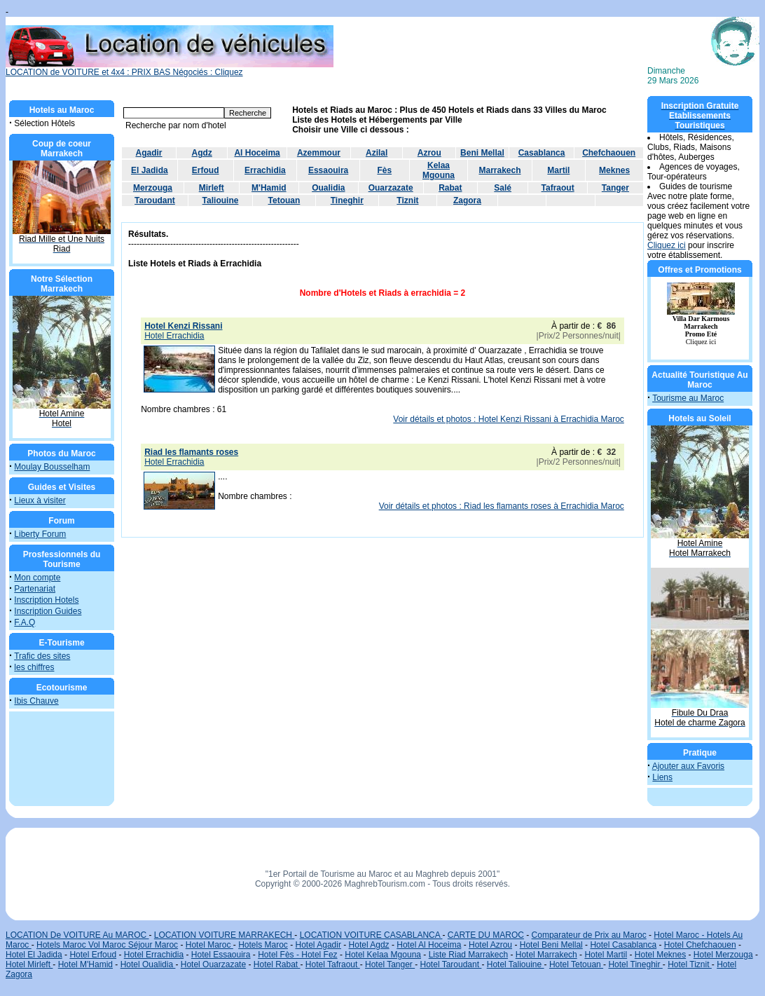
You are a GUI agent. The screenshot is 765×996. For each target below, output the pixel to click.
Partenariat (34, 589)
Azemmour (318, 153)
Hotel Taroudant (451, 964)
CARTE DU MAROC (486, 935)
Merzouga (152, 188)
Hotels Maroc (263, 945)
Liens (662, 777)
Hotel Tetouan (576, 964)
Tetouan (284, 200)
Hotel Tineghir (635, 964)
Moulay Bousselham (52, 467)
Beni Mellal (482, 153)
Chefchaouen (608, 153)
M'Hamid (269, 188)
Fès (384, 170)
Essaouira (328, 170)
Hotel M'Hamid (85, 964)
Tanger (615, 188)
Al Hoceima (257, 153)
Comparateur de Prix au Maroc (589, 935)
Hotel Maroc (209, 945)
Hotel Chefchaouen (700, 945)
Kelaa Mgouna (438, 170)
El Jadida (149, 170)
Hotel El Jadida (34, 955)
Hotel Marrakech (546, 955)
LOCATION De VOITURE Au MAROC (77, 935)
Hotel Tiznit (690, 964)
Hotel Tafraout (332, 964)
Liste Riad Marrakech (468, 955)
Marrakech (499, 170)
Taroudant (155, 200)
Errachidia (265, 170)
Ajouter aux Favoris (688, 766)
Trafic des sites (42, 656)
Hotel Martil (605, 955)
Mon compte (37, 577)
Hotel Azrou (490, 945)
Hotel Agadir (318, 945)
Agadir (149, 153)
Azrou (429, 153)
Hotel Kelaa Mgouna (383, 955)
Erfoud (205, 170)
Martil (558, 170)
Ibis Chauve (36, 701)
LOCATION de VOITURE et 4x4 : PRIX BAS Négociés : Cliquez (169, 68)
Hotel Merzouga (723, 955)
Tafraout (558, 188)
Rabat (450, 188)
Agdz (202, 153)
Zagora (467, 200)
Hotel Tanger (390, 964)
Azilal (376, 153)
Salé (502, 188)
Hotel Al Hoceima (429, 945)
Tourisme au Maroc (688, 398)
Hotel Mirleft (29, 964)
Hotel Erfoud (92, 955)
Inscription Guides (47, 611)
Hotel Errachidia (154, 955)
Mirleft (211, 188)
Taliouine (220, 200)
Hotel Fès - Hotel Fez (297, 955)
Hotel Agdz (369, 945)
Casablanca (541, 153)
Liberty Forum (40, 534)
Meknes (614, 170)
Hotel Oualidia (148, 964)
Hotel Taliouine (515, 964)
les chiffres (34, 667)
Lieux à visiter (39, 500)
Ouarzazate (390, 188)
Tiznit (407, 200)
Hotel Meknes (660, 955)
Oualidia (328, 188)
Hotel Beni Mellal (551, 945)
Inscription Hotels (46, 600)
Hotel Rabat (277, 964)
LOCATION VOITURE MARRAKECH (224, 935)
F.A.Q (24, 622)
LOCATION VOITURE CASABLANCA (371, 935)
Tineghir (347, 200)
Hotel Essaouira (221, 955)
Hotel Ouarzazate (213, 964)
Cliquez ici (666, 245)
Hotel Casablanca (623, 945)
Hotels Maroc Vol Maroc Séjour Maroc (107, 945)
